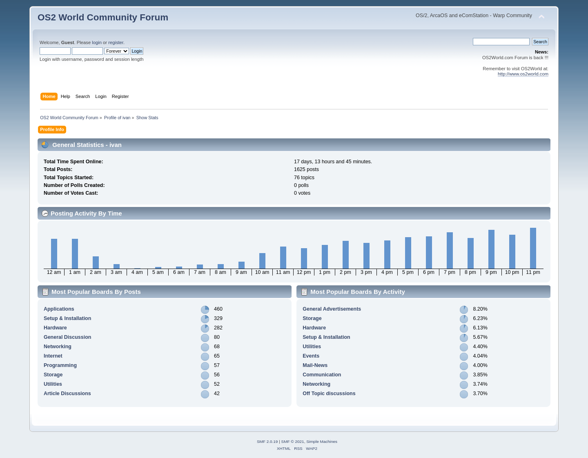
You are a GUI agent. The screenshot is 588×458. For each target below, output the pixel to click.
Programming (60, 365)
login (97, 42)
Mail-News (315, 365)
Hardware (55, 328)
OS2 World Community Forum (103, 17)
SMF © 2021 (292, 441)
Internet (53, 356)
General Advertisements (332, 309)
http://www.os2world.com (523, 73)
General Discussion (67, 337)
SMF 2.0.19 (267, 441)
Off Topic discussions (329, 393)
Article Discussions (67, 393)
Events (311, 356)
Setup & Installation (67, 318)
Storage (53, 375)
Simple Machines (321, 441)
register (115, 42)
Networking (57, 346)
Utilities (53, 384)
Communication (322, 375)
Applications (59, 309)
